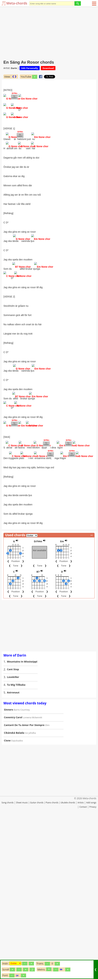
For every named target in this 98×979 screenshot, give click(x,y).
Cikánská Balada (14, 891)
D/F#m (38, 699)
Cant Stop (13, 827)
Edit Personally (29, 68)
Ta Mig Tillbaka (16, 843)
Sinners (8, 867)
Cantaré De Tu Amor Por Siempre (24, 883)
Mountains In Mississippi (22, 819)
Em (62, 699)
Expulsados (17, 898)
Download (48, 68)
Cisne (7, 898)
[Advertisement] (49, 33)
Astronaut (13, 850)
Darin (14, 68)
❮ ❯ (14, 76)
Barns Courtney (22, 867)
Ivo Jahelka (30, 891)
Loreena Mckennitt (32, 875)
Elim (47, 883)
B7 (37, 729)
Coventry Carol (13, 875)
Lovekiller (13, 835)
